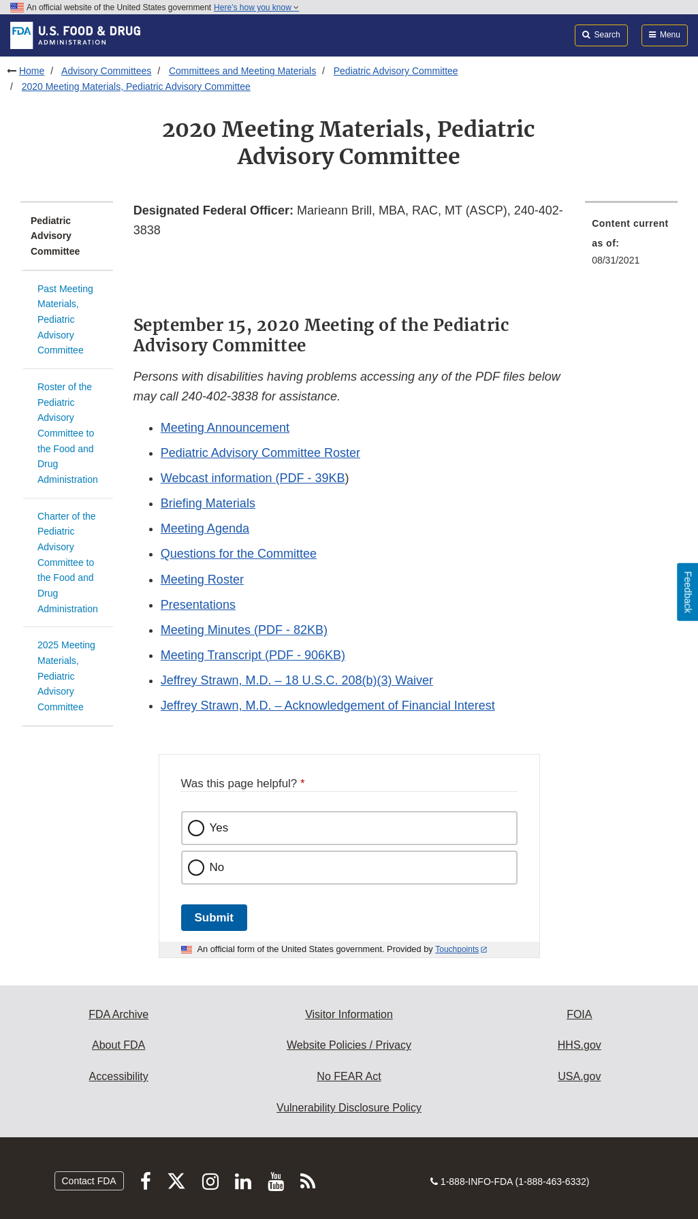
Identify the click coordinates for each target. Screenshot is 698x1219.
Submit (214, 917)
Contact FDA (89, 1180)
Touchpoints (457, 949)
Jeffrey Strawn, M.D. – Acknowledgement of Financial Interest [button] (328, 705)
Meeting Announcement (225, 427)
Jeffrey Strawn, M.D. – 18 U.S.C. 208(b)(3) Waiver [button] (297, 680)
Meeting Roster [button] (202, 579)
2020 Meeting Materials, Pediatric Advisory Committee (136, 86)
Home (31, 70)
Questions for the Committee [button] (239, 553)
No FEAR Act (349, 1076)
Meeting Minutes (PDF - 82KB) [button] (244, 630)
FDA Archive (118, 1014)
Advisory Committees (106, 70)
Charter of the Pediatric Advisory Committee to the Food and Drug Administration (67, 562)
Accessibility (118, 1076)
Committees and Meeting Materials (242, 70)
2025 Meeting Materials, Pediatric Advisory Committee (66, 675)
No (217, 867)
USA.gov (579, 1076)
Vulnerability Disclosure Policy (349, 1107)
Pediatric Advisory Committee (396, 70)
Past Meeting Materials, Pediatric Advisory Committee (65, 319)
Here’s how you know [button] (256, 7)
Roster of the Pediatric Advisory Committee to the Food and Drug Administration (67, 433)
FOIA (579, 1014)
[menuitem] (631, 246)
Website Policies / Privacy (349, 1045)
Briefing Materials (208, 503)
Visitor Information (349, 1014)
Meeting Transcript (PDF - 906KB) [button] (253, 655)
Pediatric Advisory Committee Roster (260, 453)
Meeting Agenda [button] (205, 528)
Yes (219, 827)
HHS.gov (579, 1045)
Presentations (198, 605)
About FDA (118, 1045)
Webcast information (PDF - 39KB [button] (253, 478)
